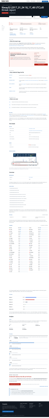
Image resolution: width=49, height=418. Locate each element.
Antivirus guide (31, 406)
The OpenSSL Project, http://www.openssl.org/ (31, 80)
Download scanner (45, 1)
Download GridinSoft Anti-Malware (15, 384)
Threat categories (33, 1)
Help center (30, 407)
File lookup (28, 1)
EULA (39, 406)
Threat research (39, 1)
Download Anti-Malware (41, 64)
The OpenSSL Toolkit (20, 45)
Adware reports (22, 406)
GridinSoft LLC (6, 415)
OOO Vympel (31, 177)
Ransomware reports (23, 407)
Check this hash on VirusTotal (44, 386)
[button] (36, 17)
